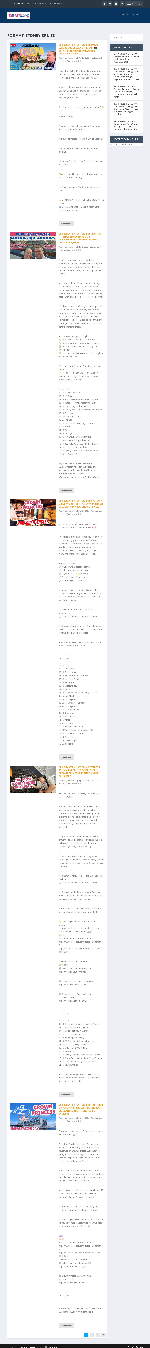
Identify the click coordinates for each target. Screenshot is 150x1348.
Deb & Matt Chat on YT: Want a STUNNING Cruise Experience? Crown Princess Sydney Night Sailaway (79, 769)
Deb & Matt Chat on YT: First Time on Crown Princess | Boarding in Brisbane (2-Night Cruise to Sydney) (81, 1107)
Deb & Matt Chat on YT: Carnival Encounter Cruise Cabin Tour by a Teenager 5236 (126, 55)
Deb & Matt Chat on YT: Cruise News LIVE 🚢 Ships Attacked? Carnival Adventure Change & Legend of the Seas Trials (126, 71)
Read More (66, 221)
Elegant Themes (27, 1344)
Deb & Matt (72, 55)
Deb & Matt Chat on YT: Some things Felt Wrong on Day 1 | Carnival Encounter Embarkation (125, 122)
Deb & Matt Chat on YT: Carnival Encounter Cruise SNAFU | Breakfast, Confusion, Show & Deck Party (126, 89)
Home (124, 16)
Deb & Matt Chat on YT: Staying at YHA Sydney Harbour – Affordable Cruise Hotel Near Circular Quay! (80, 236)
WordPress (54, 1344)
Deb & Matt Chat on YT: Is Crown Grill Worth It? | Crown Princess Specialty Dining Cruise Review (81, 501)
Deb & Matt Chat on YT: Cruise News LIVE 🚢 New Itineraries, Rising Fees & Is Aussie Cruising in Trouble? (125, 106)
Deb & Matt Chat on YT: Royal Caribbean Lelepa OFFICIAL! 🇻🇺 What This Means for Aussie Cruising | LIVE (78, 47)
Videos (136, 16)
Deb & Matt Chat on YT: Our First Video (43, 3)
